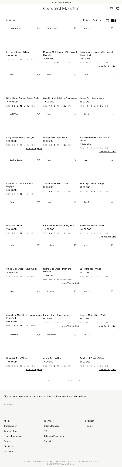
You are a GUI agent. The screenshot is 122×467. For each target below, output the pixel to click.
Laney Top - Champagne (92, 99)
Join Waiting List (107, 66)
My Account (104, 8)
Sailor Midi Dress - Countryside (21, 269)
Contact (47, 441)
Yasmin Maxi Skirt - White (56, 184)
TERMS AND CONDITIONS (67, 461)
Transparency (10, 426)
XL (28, 60)
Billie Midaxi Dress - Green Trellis (23, 99)
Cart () (117, 8)
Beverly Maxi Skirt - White (93, 315)
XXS (8, 60)
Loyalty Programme (13, 436)
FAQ (45, 431)
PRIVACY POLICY (90, 461)
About (6, 421)
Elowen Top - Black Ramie (56, 315)
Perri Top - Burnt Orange (92, 184)
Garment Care (10, 431)
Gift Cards (8, 452)
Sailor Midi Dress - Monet (92, 226)
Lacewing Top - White (90, 269)
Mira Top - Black (14, 226)
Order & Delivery (51, 426)
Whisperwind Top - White (55, 138)
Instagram (89, 421)
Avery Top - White (52, 359)
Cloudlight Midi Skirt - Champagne (60, 99)
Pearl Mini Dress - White (92, 359)
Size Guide (49, 421)
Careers (7, 441)
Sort (95, 21)
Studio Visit (9, 446)
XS (13, 60)
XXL (33, 60)
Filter (85, 21)
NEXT (71, 380)
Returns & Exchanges (54, 436)
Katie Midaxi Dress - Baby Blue (58, 226)
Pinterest (89, 426)
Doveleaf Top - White (16, 359)
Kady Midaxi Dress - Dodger (20, 138)
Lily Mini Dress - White (17, 52)
